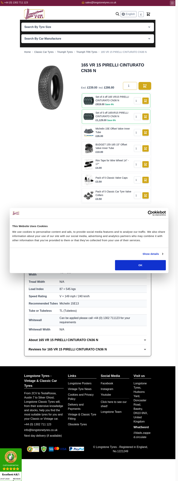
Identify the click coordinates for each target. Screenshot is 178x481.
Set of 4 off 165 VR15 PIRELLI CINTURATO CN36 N (112, 98)
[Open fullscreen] (50, 87)
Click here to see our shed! (114, 404)
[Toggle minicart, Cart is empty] (148, 14)
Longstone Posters (79, 383)
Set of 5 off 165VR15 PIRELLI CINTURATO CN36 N (111, 114)
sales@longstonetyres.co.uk (100, 2)
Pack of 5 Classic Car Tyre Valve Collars (113, 193)
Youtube (106, 394)
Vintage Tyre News (80, 389)
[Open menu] (172, 3)
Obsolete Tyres (77, 424)
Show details (151, 253)
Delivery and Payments (76, 406)
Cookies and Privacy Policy (81, 396)
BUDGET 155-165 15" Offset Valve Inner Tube (111, 146)
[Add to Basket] (145, 101)
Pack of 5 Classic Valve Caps (111, 177)
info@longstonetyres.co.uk (41, 430)
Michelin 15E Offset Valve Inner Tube (112, 130)
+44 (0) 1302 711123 (106, 317)
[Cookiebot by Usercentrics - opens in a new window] (150, 213)
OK (140, 264)
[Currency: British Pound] (141, 14)
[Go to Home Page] (27, 52)
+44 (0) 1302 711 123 (37, 424)
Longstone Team (111, 411)
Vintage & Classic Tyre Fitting (82, 416)
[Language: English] (129, 14)
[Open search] (117, 14)
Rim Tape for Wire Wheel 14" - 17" (112, 162)
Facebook (107, 383)
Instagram (107, 389)
